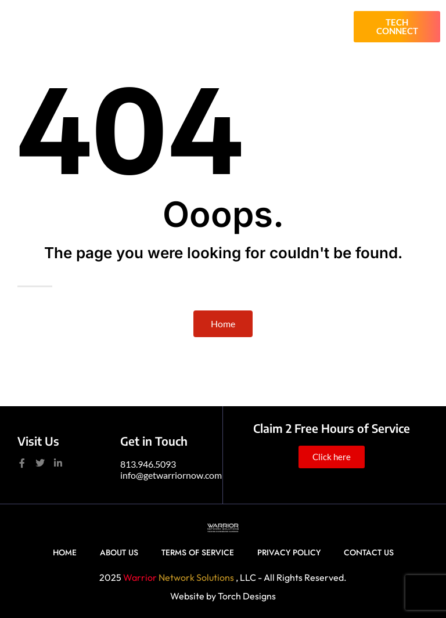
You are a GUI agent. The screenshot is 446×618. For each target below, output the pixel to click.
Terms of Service (197, 552)
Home (65, 552)
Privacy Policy (289, 552)
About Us (119, 552)
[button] (332, 26)
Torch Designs (247, 596)
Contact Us (369, 552)
